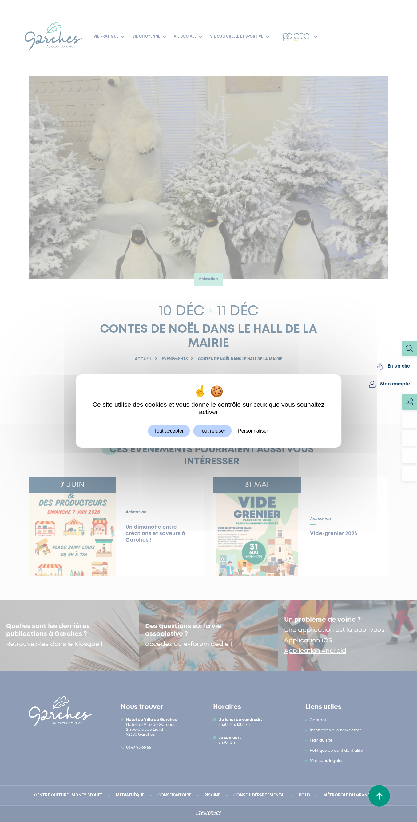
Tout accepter (169, 430)
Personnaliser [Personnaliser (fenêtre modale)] (253, 430)
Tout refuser (212, 430)
